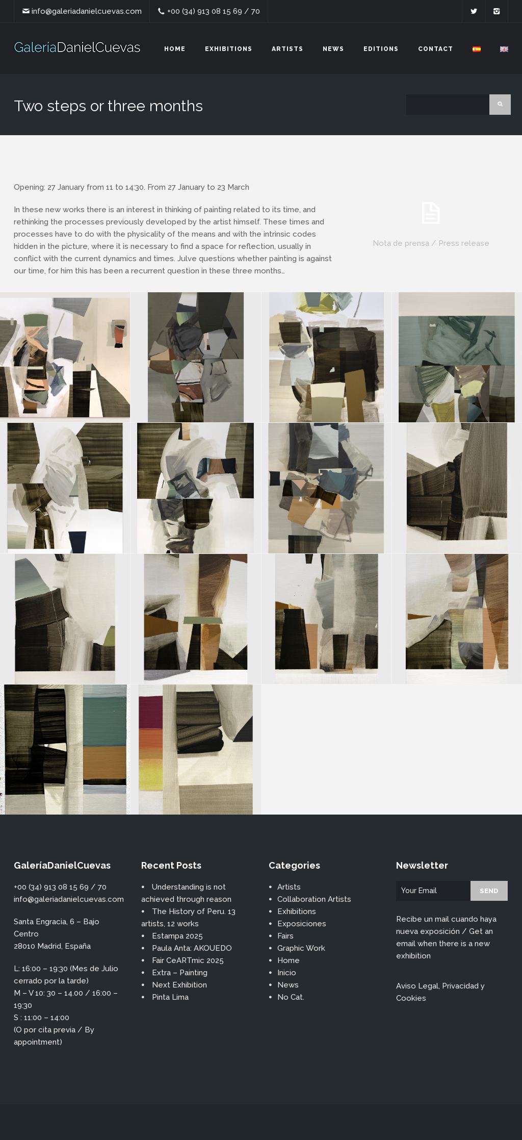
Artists (287, 49)
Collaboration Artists (314, 899)
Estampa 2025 (177, 936)
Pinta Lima (170, 997)
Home (175, 49)
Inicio (286, 972)
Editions (381, 49)
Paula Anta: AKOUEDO (192, 948)
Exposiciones (301, 923)
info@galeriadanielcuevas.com (87, 11)
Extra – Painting (179, 972)
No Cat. (290, 997)
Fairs (285, 936)
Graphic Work (301, 948)
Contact (435, 49)
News (333, 49)
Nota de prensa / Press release (431, 243)
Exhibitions (228, 49)
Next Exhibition (179, 985)
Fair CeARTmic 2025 (188, 960)
